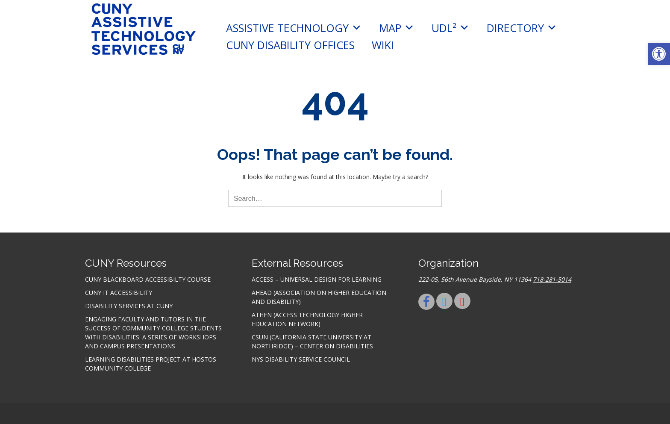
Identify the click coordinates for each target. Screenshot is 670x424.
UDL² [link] (451, 27)
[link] (659, 54)
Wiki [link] (383, 45)
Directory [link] (522, 27)
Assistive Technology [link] (294, 27)
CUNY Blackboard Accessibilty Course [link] (148, 279)
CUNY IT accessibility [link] (118, 293)
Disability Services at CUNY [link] (129, 306)
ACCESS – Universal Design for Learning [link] (317, 279)
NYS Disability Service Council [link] (301, 359)
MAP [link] (396, 27)
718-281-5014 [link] (552, 279)
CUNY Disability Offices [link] (290, 45)
